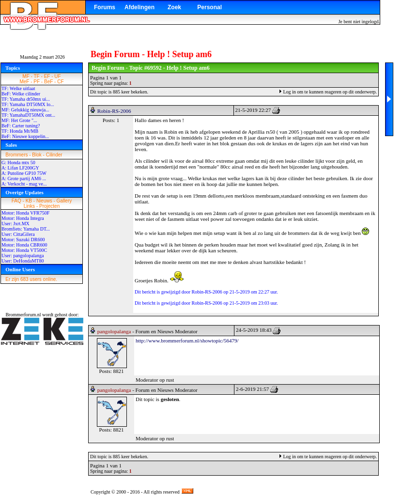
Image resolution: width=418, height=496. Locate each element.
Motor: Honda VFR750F (25, 213)
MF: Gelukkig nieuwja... (25, 109)
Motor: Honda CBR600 (24, 245)
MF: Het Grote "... (19, 120)
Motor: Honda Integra (22, 218)
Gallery (64, 200)
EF (47, 76)
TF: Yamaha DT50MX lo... (27, 104)
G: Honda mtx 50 (18, 162)
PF (36, 81)
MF (25, 76)
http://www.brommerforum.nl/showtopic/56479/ (187, 340)
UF (57, 76)
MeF (24, 81)
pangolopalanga (114, 331)
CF (60, 81)
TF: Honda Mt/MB (19, 131)
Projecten (49, 206)
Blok (36, 154)
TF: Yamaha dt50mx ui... (25, 99)
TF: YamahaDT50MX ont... (28, 115)
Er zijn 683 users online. (31, 279)
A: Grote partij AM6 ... (23, 178)
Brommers (16, 154)
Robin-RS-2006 (114, 111)
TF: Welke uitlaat (18, 88)
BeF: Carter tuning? (20, 125)
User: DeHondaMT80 (22, 261)
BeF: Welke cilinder (20, 93)
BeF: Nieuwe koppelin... (25, 136)
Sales (11, 145)
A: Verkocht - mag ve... (23, 183)
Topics (12, 68)
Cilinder (54, 154)
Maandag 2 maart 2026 (42, 57)
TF (37, 76)
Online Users (20, 269)
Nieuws (44, 200)
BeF (48, 81)
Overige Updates (24, 192)
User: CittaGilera (18, 234)
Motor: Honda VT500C (24, 250)
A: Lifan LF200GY (20, 167)
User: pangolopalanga (22, 255)
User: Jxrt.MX (15, 223)
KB (29, 200)
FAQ (16, 200)
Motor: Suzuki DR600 (23, 239)
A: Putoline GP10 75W (23, 173)
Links (29, 206)
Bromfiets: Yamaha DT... (25, 229)
